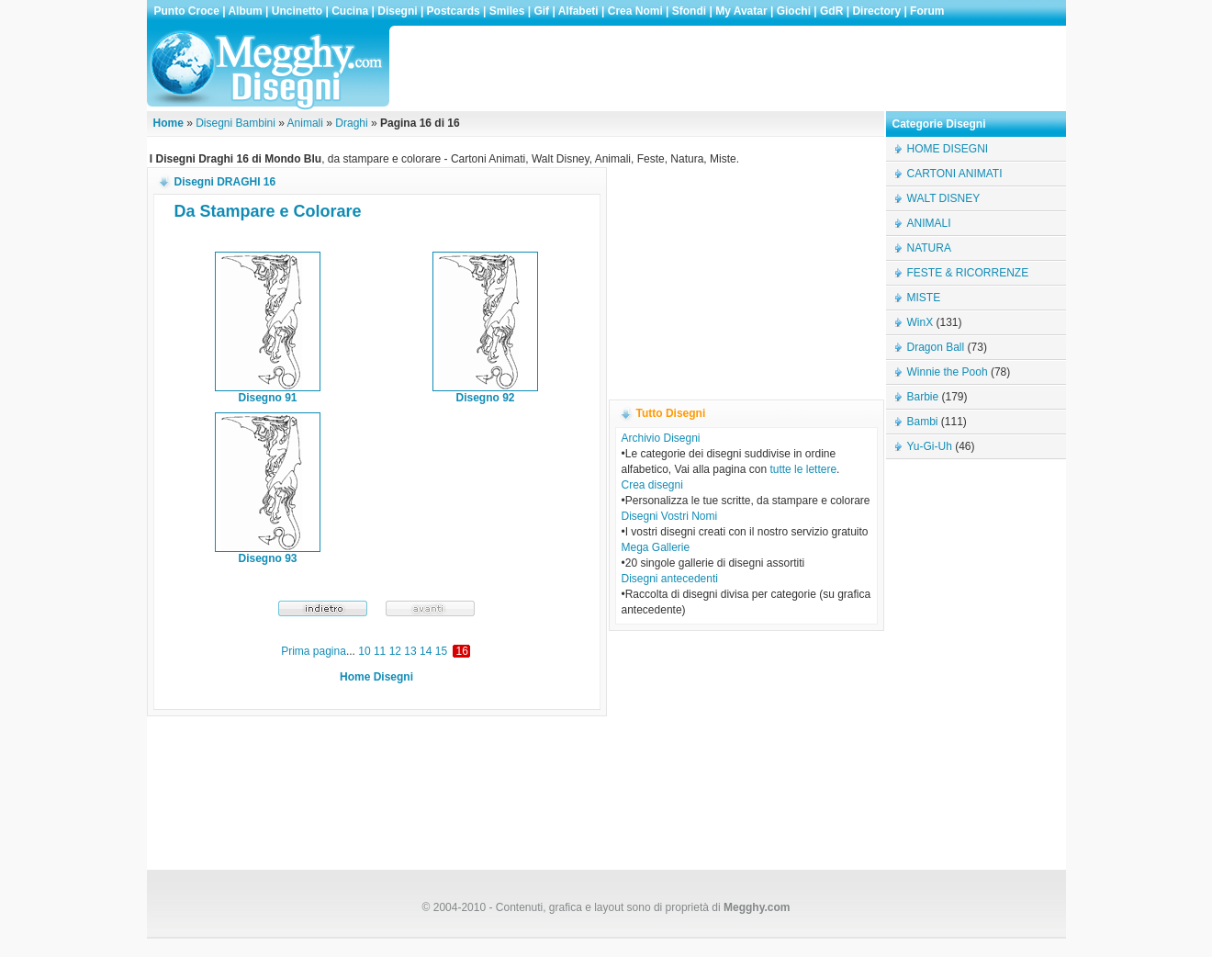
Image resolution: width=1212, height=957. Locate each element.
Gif (541, 11)
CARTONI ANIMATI (955, 173)
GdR (831, 11)
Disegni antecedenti (670, 578)
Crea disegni (652, 484)
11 (380, 651)
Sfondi (689, 11)
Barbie (923, 396)
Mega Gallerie (656, 547)
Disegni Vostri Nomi (670, 516)
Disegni (397, 11)
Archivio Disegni (661, 438)
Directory (876, 11)
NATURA (929, 248)
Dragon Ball (936, 347)
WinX (920, 322)
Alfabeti (578, 11)
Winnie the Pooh (947, 372)
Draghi (351, 123)
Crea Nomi (635, 11)
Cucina (349, 11)
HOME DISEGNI (948, 148)
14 (426, 651)
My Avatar (741, 11)
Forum (927, 11)
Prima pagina (313, 651)
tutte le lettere (802, 469)
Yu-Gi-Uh (929, 446)
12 (395, 651)
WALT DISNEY (944, 198)
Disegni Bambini (235, 123)
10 (364, 651)
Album (245, 11)
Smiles (507, 11)
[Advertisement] (729, 68)
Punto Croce (186, 11)
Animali (305, 123)
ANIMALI (929, 223)
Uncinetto (297, 11)
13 (410, 651)
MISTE (924, 297)
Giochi (794, 11)
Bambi (922, 421)
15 (441, 651)
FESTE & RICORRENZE (968, 272)
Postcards (453, 11)
